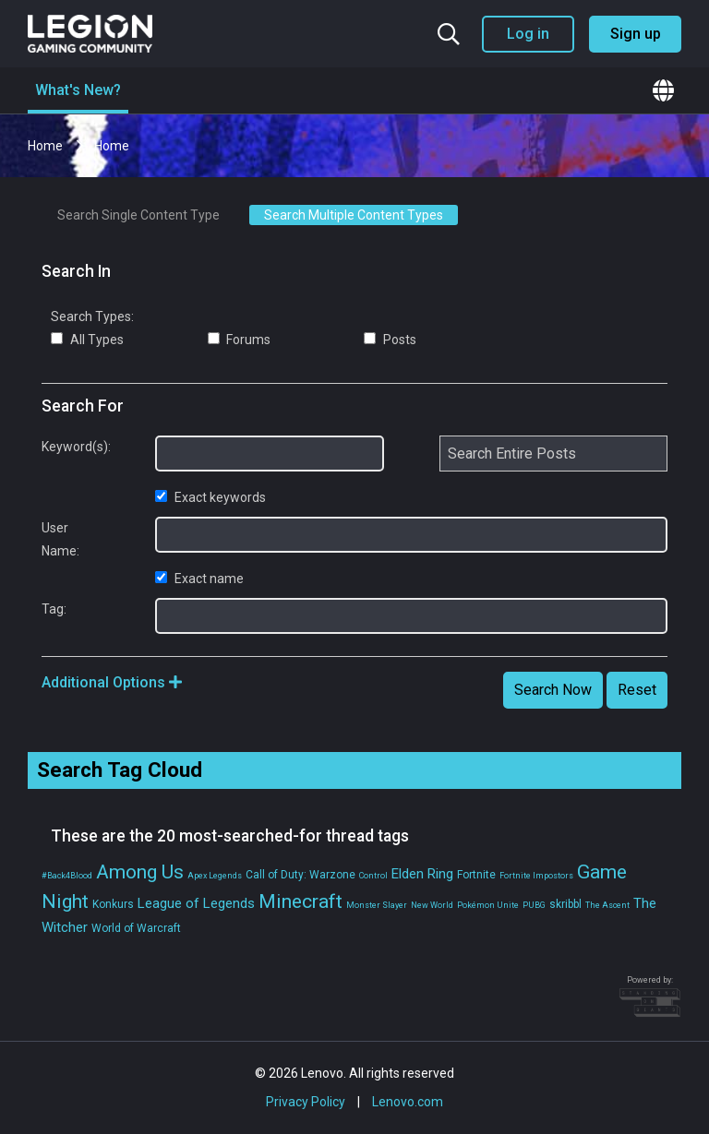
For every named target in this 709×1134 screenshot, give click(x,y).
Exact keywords (210, 497)
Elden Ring (422, 873)
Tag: (54, 609)
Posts (390, 339)
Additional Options (112, 682)
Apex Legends (214, 875)
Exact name (199, 578)
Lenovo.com (407, 1101)
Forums (239, 339)
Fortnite (476, 874)
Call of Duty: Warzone (300, 874)
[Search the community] (448, 34)
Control (373, 875)
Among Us (140, 872)
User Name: (60, 539)
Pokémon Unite (488, 905)
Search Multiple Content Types (353, 215)
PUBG (534, 905)
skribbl (565, 904)
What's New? (78, 90)
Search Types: (92, 316)
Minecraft (300, 901)
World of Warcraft (136, 928)
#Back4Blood (67, 875)
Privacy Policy (305, 1101)
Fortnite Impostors (536, 875)
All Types (87, 339)
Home (47, 145)
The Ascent (607, 905)
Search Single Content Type (138, 215)
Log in (528, 33)
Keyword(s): (71, 446)
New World (432, 905)
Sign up (635, 33)
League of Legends (196, 903)
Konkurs (113, 904)
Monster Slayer (376, 905)
